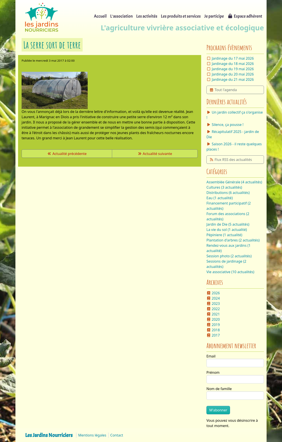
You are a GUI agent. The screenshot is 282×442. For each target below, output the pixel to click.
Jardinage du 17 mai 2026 (233, 58)
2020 (213, 319)
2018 (213, 330)
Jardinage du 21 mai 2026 (233, 79)
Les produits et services (181, 16)
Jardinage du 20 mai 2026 (233, 74)
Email (210, 356)
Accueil (100, 16)
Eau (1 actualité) (219, 197)
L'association (121, 16)
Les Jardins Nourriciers (48, 435)
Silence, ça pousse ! (224, 124)
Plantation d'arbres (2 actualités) (233, 240)
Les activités (146, 16)
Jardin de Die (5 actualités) (227, 224)
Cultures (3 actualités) (224, 187)
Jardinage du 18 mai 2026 (233, 63)
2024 (213, 298)
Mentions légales (92, 435)
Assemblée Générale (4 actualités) (234, 182)
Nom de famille (219, 388)
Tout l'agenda (223, 89)
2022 (213, 308)
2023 (213, 303)
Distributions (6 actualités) (228, 192)
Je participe (214, 16)
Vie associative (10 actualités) (230, 271)
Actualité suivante (154, 153)
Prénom (213, 372)
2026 (213, 293)
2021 (213, 314)
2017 (213, 335)
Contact (116, 435)
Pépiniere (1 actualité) (224, 234)
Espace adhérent (244, 16)
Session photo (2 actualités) (229, 256)
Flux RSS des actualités (230, 159)
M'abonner (218, 410)
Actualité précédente (67, 153)
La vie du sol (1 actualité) (226, 229)
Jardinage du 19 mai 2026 (233, 68)
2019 (213, 324)
